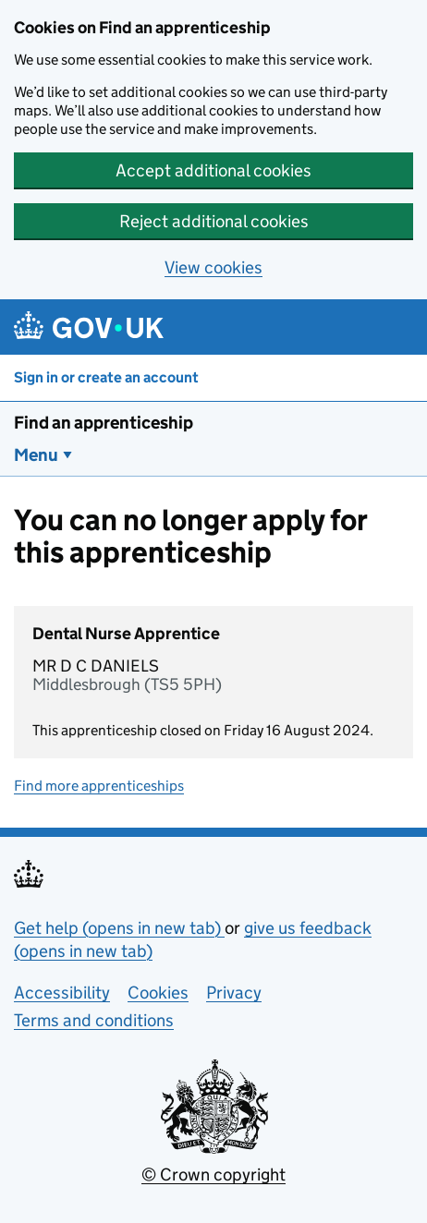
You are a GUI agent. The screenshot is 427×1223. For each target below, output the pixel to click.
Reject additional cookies (214, 221)
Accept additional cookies (213, 170)
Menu (36, 455)
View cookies (213, 267)
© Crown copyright (213, 1174)
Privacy (234, 992)
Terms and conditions (94, 1020)
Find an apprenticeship (103, 422)
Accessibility (62, 992)
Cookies (158, 992)
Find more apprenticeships (99, 785)
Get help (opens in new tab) (119, 927)
